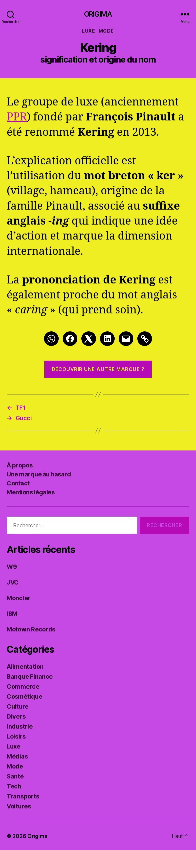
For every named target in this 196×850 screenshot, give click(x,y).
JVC (13, 582)
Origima (98, 14)
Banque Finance (30, 676)
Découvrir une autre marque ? (98, 369)
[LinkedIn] (107, 338)
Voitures (19, 806)
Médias (17, 756)
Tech (14, 786)
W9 (12, 566)
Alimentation (25, 666)
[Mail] (126, 338)
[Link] (144, 338)
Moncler (18, 598)
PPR (17, 117)
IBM (12, 613)
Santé (15, 776)
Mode (106, 31)
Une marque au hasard (39, 474)
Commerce (23, 686)
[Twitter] (88, 338)
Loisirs (16, 736)
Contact (18, 483)
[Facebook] (70, 338)
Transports (23, 796)
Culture (17, 706)
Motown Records (31, 629)
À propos (19, 465)
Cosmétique (24, 696)
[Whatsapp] (51, 338)
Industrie (20, 726)
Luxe (88, 31)
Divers (16, 716)
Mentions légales (30, 492)
